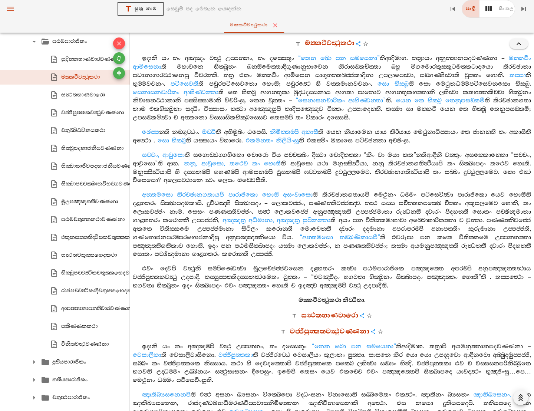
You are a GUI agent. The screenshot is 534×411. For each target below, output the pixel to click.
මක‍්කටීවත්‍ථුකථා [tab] (268, 25)
